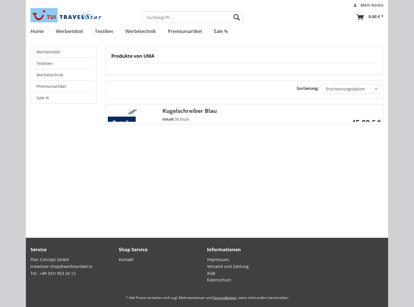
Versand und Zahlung (228, 266)
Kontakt (126, 259)
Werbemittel (48, 52)
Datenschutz (219, 280)
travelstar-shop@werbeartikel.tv (61, 266)
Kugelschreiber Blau (189, 110)
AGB (211, 273)
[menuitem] (367, 5)
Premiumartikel (51, 86)
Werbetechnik (50, 75)
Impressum (218, 259)
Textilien (45, 63)
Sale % (43, 98)
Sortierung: (308, 88)
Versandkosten (225, 297)
